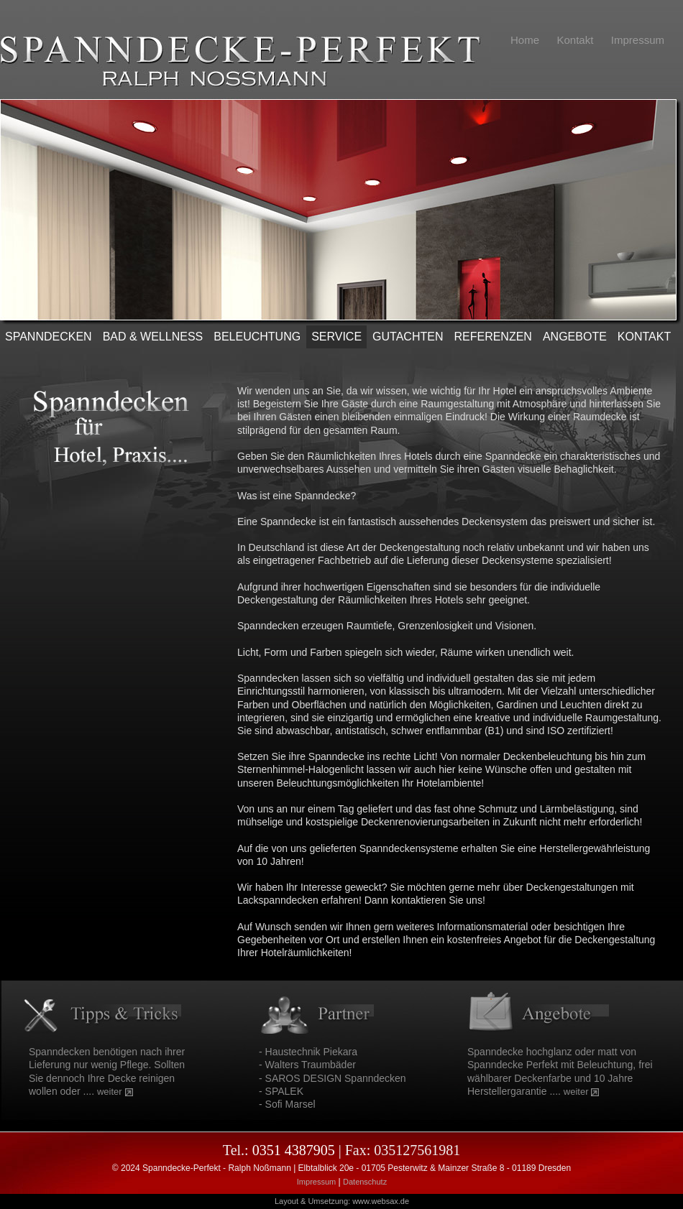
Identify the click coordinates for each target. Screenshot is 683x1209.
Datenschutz (365, 1181)
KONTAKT (644, 336)
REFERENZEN (492, 336)
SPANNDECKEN (48, 336)
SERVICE (336, 336)
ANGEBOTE (575, 336)
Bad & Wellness (153, 336)
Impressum (316, 1181)
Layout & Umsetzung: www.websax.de (342, 1201)
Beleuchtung (257, 336)
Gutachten (407, 336)
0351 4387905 (293, 1150)
